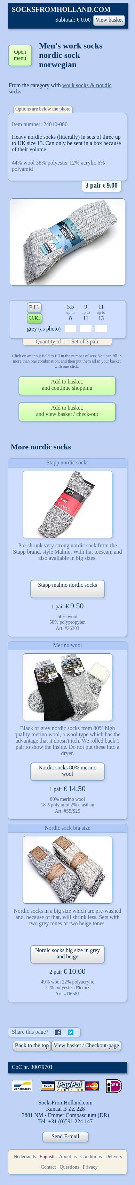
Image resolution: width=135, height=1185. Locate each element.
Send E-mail (65, 1136)
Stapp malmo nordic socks (67, 585)
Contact (48, 1167)
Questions (69, 1167)
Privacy (90, 1167)
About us (68, 1156)
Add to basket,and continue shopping (67, 385)
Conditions (91, 1156)
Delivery (113, 1156)
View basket (109, 20)
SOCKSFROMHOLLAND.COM (61, 9)
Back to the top (32, 1045)
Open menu (20, 55)
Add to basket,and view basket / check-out (67, 411)
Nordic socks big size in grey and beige (67, 953)
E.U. (34, 307)
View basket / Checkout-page (86, 1045)
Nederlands (25, 1156)
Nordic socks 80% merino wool (68, 771)
